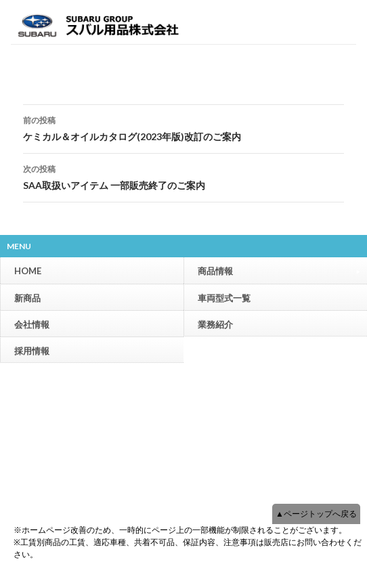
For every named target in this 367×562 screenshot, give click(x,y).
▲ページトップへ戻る (316, 514)
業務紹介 (215, 324)
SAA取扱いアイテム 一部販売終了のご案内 (183, 176)
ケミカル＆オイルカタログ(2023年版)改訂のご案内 (183, 127)
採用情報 (31, 350)
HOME (27, 270)
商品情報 (279, 270)
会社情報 (31, 324)
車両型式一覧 (224, 298)
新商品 (27, 298)
